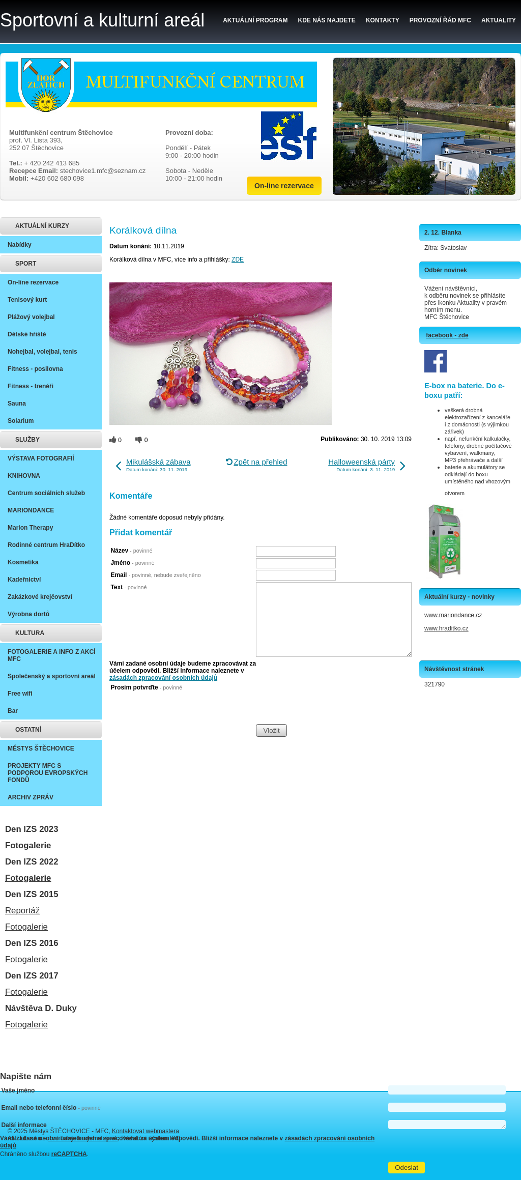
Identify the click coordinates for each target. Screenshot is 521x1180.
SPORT (25, 263)
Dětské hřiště (27, 334)
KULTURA (29, 633)
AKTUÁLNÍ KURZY (42, 225)
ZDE (237, 259)
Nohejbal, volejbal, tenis (42, 351)
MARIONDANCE (31, 510)
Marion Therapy (30, 527)
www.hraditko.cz (446, 628)
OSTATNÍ (28, 729)
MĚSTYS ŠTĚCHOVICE (41, 748)
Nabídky (20, 244)
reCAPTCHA (69, 1154)
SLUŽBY (27, 439)
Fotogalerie (28, 845)
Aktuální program (255, 20)
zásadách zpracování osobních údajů (163, 677)
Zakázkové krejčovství (40, 596)
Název (131, 550)
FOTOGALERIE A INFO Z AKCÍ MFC (51, 655)
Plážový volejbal (31, 317)
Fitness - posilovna (35, 368)
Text (128, 587)
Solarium (21, 420)
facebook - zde (447, 335)
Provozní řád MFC (440, 20)
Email (155, 575)
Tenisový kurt (27, 299)
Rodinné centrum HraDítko (46, 545)
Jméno (132, 562)
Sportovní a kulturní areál (102, 20)
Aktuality (498, 20)
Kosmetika (23, 562)
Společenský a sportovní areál (52, 676)
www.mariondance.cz (453, 615)
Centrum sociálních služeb (46, 493)
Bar (13, 710)
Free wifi (20, 693)
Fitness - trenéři (30, 386)
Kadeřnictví (24, 579)
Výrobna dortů (28, 614)
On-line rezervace (284, 186)
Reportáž (22, 910)
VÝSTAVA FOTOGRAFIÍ (41, 458)
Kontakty (382, 20)
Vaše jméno (18, 1090)
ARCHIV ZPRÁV (30, 797)
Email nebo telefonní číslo (50, 1107)
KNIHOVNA (24, 475)
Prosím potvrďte (146, 687)
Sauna (17, 403)
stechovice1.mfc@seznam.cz (103, 171)
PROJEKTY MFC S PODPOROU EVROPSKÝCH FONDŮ (48, 773)
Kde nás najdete (327, 20)
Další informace (23, 1125)
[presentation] (333, 704)
